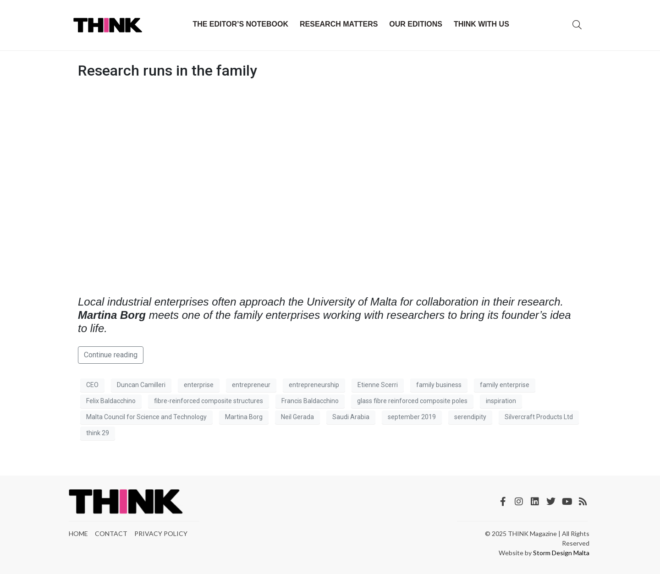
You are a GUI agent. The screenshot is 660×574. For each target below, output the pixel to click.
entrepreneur (251, 384)
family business (439, 384)
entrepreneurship (314, 384)
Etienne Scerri (378, 384)
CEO (92, 384)
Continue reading (111, 354)
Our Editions (415, 24)
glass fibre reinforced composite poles (412, 401)
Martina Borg (244, 417)
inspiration (501, 401)
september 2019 (412, 417)
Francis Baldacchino (310, 401)
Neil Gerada (297, 417)
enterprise (199, 384)
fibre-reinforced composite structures (208, 401)
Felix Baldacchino (111, 401)
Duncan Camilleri (141, 384)
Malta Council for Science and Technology (146, 417)
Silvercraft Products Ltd (539, 417)
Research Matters (339, 24)
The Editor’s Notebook (240, 24)
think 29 (97, 433)
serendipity (470, 417)
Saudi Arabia (350, 417)
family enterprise (504, 384)
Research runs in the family (167, 70)
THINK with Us (481, 24)
